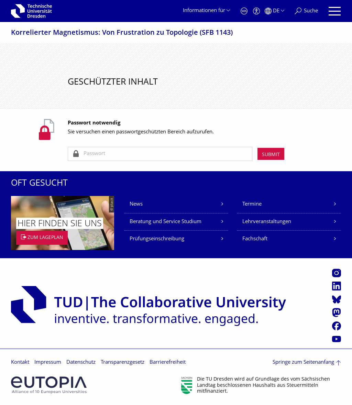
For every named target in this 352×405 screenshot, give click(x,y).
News (136, 204)
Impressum (47, 362)
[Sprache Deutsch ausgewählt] (274, 11)
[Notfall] (244, 11)
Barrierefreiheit (168, 362)
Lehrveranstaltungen (266, 222)
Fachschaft (254, 239)
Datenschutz (81, 362)
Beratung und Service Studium (165, 222)
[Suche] (306, 11)
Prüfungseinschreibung (157, 239)
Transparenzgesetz (122, 362)
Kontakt (20, 362)
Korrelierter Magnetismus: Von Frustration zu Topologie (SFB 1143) (122, 33)
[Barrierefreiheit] (256, 11)
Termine (252, 204)
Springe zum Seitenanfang (303, 362)
